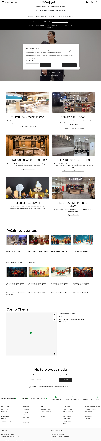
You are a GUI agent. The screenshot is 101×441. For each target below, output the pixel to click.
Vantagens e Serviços (6, 421)
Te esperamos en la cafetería (28, 126)
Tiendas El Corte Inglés (10, 2)
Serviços (61, 16)
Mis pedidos (4, 411)
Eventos (70, 16)
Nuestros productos (28, 212)
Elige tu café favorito (73, 215)
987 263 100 (68, 25)
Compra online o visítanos (28, 169)
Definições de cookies (32, 65)
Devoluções (4, 418)
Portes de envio (5, 416)
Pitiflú (64, 423)
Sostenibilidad (88, 416)
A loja (30, 16)
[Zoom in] (54, 314)
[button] (3, 2)
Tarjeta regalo (66, 418)
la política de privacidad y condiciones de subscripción (53, 386)
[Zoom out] (54, 317)
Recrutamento (88, 411)
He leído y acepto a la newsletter (50, 387)
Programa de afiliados (90, 414)
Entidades (87, 418)
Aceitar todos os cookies (69, 65)
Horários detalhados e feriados (60, 22)
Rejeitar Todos (45, 65)
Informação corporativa (90, 409)
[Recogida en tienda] (39, 398)
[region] (51, 57)
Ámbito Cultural (67, 416)
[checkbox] (30, 387)
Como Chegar (50, 27)
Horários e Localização (46, 409)
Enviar (65, 379)
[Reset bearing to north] (54, 319)
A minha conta (4, 409)
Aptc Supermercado (68, 411)
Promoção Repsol (67, 421)
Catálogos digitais (67, 409)
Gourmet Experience (46, 411)
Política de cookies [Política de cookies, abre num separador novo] (30, 60)
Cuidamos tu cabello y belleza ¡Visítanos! (73, 171)
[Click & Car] (24, 398)
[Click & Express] (9, 398)
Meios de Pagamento (6, 414)
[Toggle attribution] (55, 354)
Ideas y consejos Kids (68, 414)
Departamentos (41, 16)
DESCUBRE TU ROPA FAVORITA (49, 75)
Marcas (52, 16)
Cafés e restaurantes (46, 414)
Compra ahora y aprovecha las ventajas (73, 128)
